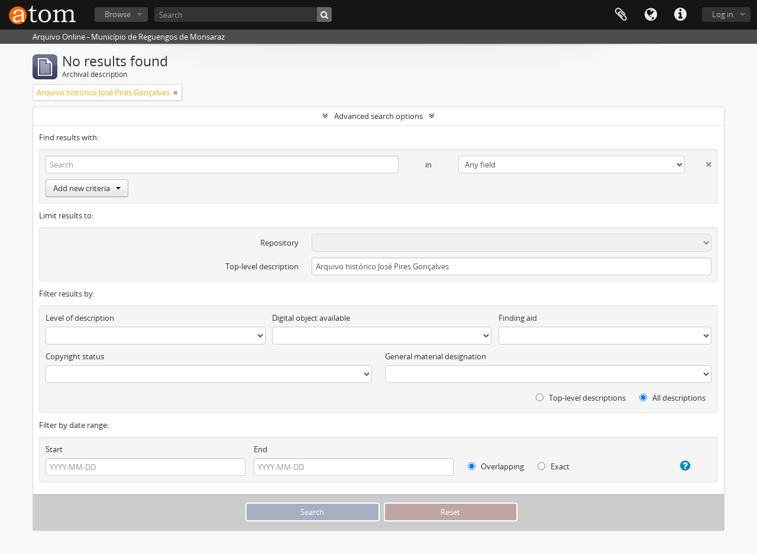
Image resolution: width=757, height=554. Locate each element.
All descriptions (672, 397)
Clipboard (621, 15)
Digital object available (311, 318)
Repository (279, 242)
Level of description (80, 318)
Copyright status (75, 356)
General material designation (435, 356)
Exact (554, 466)
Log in (722, 14)
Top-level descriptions (581, 397)
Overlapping (496, 466)
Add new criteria (87, 188)
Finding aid (518, 318)
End (260, 449)
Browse (118, 14)
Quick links (680, 15)
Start (54, 449)
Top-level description (262, 266)
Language (650, 15)
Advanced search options (378, 116)
